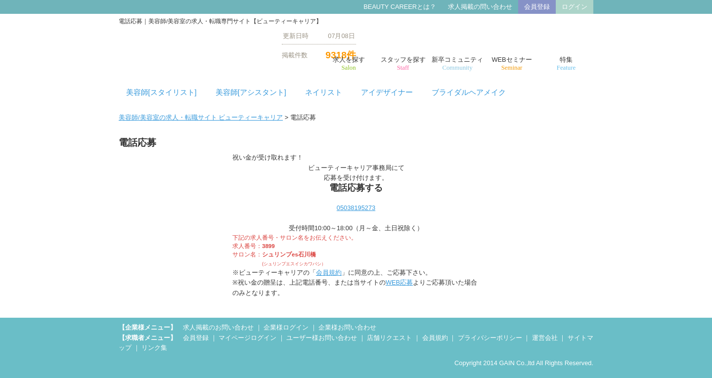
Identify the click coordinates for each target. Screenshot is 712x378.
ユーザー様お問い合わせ (321, 337)
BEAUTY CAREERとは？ (399, 6)
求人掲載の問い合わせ (480, 6)
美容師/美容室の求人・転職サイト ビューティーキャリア (201, 117)
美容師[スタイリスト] (161, 92)
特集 (566, 64)
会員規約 (329, 272)
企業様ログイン (286, 327)
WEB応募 (399, 282)
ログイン (574, 6)
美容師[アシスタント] (251, 92)
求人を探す (348, 64)
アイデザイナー (387, 92)
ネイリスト (323, 92)
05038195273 (356, 207)
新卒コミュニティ (457, 64)
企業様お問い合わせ (347, 327)
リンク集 (154, 347)
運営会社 (545, 337)
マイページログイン (247, 337)
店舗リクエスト (389, 337)
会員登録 (537, 6)
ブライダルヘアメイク (469, 92)
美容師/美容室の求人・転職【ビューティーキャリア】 (193, 45)
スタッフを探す (403, 64)
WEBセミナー (512, 64)
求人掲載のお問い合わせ (218, 327)
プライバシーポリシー (490, 337)
